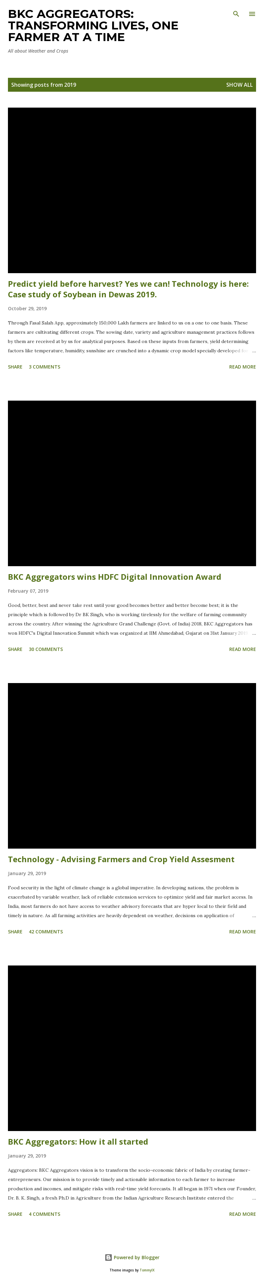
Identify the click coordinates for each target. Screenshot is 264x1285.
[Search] (236, 12)
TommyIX (147, 1270)
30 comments (46, 649)
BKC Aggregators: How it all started (78, 1141)
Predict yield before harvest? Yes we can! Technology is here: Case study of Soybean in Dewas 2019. (128, 289)
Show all (239, 84)
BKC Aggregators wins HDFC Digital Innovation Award (114, 576)
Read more (242, 367)
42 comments (46, 931)
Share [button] (15, 367)
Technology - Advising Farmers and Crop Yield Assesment (121, 859)
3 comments (44, 367)
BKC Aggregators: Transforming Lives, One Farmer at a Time (93, 25)
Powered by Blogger (132, 1257)
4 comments (44, 1214)
